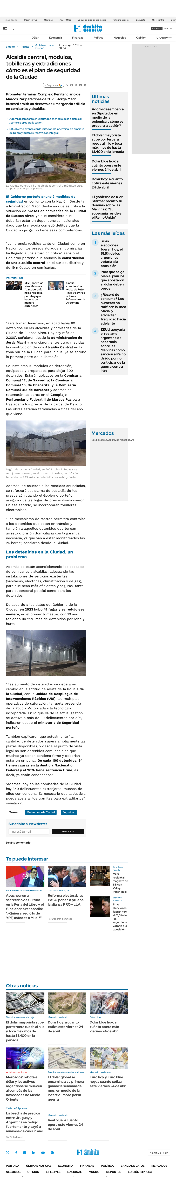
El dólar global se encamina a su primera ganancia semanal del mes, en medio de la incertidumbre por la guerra (66, 1088)
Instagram (24, 1152)
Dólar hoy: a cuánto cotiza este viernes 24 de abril (107, 183)
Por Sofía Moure (14, 1137)
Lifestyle (53, 1172)
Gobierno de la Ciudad (44, 47)
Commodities (117, 440)
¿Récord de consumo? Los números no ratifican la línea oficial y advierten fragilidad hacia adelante (113, 309)
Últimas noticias (38, 1166)
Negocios (120, 37)
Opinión (141, 37)
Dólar (35, 37)
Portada (12, 1166)
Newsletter (168, 37)
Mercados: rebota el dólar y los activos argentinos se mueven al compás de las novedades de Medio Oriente (24, 1088)
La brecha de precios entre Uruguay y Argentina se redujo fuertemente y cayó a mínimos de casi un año (24, 1122)
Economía (55, 37)
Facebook (16, 1152)
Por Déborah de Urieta (60, 918)
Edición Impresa (140, 1172)
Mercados (159, 1166)
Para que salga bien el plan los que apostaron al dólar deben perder (112, 280)
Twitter (7, 1152)
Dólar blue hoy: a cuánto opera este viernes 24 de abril (106, 165)
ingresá (168, 28)
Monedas (96, 440)
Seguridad (69, 812)
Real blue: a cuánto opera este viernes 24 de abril (65, 1124)
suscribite (157, 28)
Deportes (113, 1172)
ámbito (10, 46)
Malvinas (48, 20)
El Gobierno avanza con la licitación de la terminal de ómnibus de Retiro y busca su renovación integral (46, 131)
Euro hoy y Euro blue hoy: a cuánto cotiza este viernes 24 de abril (108, 1081)
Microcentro (158, 20)
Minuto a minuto (18, 1072)
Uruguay (162, 37)
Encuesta (140, 20)
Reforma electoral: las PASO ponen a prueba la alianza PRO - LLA (66, 900)
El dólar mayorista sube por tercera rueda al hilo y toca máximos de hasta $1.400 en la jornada (108, 143)
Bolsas (106, 440)
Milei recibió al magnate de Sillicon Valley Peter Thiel (120, 883)
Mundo (94, 1172)
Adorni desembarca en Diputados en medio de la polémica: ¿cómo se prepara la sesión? (108, 117)
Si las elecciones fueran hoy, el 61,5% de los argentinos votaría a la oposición (112, 253)
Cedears (129, 440)
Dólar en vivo (30, 20)
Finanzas (77, 37)
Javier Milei (65, 20)
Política (98, 37)
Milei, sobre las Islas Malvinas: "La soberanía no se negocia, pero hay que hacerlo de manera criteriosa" (33, 294)
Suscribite (68, 831)
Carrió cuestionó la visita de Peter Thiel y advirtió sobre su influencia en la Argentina (75, 292)
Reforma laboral (121, 20)
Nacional (74, 1172)
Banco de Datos (133, 1166)
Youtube (43, 1152)
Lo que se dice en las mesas (92, 20)
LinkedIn (33, 1152)
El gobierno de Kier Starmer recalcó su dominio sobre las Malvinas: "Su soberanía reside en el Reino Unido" (108, 207)
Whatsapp (52, 1152)
